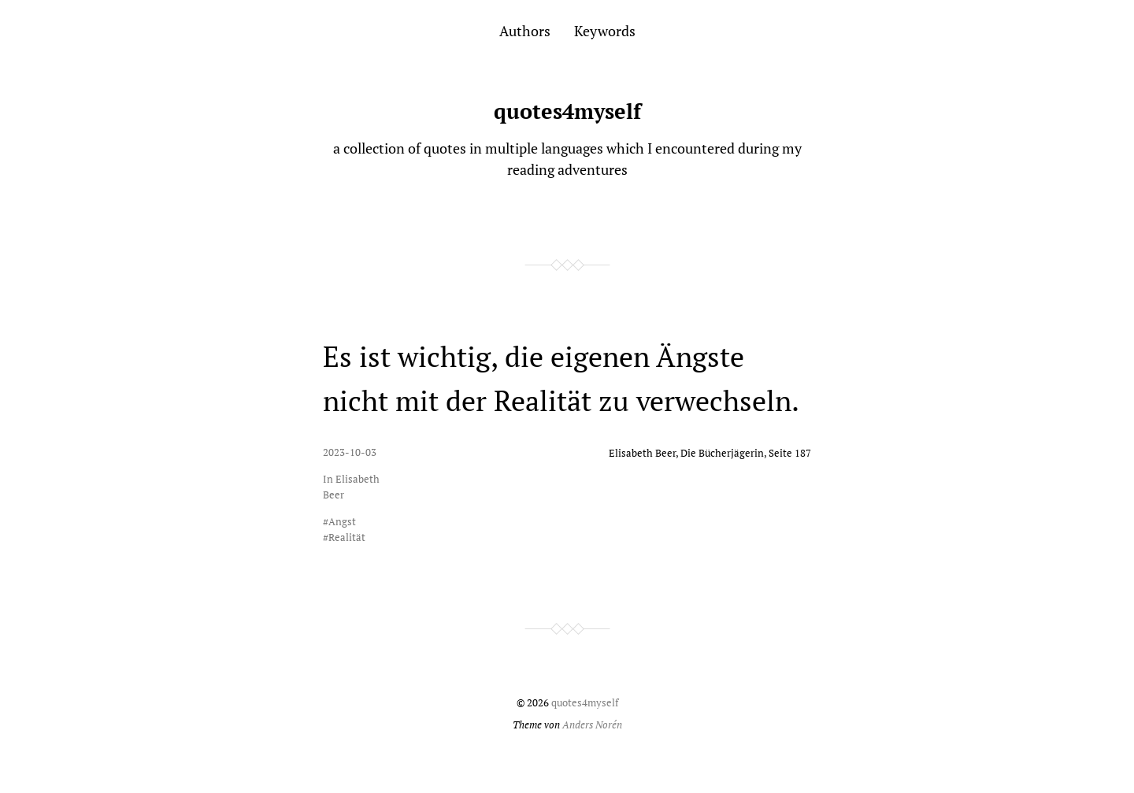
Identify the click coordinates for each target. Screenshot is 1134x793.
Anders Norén (592, 725)
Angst (342, 521)
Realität (346, 537)
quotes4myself (567, 111)
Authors (524, 30)
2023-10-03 (349, 452)
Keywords (605, 30)
